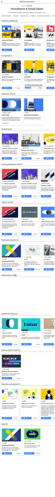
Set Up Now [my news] (27, 87)
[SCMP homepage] (27, 1)
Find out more (5, 123)
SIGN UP (7, 49)
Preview (18, 88)
